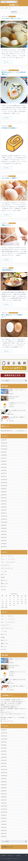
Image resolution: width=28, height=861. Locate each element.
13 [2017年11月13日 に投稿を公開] (2, 601)
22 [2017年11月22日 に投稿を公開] (10, 603)
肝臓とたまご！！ (7, 225)
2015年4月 (4, 540)
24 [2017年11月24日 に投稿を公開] (17, 603)
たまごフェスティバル (7, 568)
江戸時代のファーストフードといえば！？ (13, 405)
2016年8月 (4, 491)
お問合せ (19, 855)
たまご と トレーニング (8, 559)
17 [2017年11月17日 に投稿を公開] (17, 601)
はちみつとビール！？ (6, 712)
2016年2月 (4, 510)
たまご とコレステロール (8, 562)
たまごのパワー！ (5, 565)
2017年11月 (4, 446)
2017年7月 (4, 458)
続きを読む (6, 61)
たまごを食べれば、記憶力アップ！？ (13, 419)
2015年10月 (4, 522)
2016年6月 (4, 497)
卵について (4, 574)
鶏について (4, 586)
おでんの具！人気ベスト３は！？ (12, 18)
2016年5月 (4, 501)
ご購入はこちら (11, 855)
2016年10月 (4, 485)
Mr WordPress (20, 430)
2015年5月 (4, 537)
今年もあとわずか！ (13, 398)
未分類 (2, 577)
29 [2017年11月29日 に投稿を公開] (10, 605)
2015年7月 (4, 531)
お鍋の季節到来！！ (8, 270)
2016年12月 (4, 479)
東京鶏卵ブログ (14, 5)
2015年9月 (4, 525)
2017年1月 (4, 476)
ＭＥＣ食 (3, 589)
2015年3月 (4, 543)
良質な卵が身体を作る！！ (8, 430)
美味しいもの (4, 583)
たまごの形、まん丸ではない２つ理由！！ (12, 703)
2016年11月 (4, 482)
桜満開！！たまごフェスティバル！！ (13, 391)
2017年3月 (4, 470)
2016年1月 (4, 513)
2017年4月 (4, 467)
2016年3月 (4, 507)
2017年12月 (4, 443)
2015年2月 (4, 546)
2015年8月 (4, 528)
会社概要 (3, 855)
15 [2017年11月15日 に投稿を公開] (10, 601)
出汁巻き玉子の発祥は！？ (10, 128)
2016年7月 (4, 494)
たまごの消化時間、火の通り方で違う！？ (12, 699)
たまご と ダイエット (7, 556)
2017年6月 (4, 461)
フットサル (4, 571)
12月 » (6, 607)
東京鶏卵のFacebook (7, 847)
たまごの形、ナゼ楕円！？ (10, 178)
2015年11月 (4, 519)
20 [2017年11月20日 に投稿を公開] (2, 603)
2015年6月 (4, 534)
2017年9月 (4, 452)
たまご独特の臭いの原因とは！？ (9, 706)
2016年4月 (4, 504)
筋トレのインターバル (6, 721)
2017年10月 (4, 449)
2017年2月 (4, 473)
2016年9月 (4, 488)
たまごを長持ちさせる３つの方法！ (13, 412)
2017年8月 (4, 455)
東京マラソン (4, 580)
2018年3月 (4, 440)
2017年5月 (4, 464)
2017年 (6, 7)
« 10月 (2, 607)
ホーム (2, 7)
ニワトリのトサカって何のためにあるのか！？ (13, 701)
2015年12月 (4, 516)
